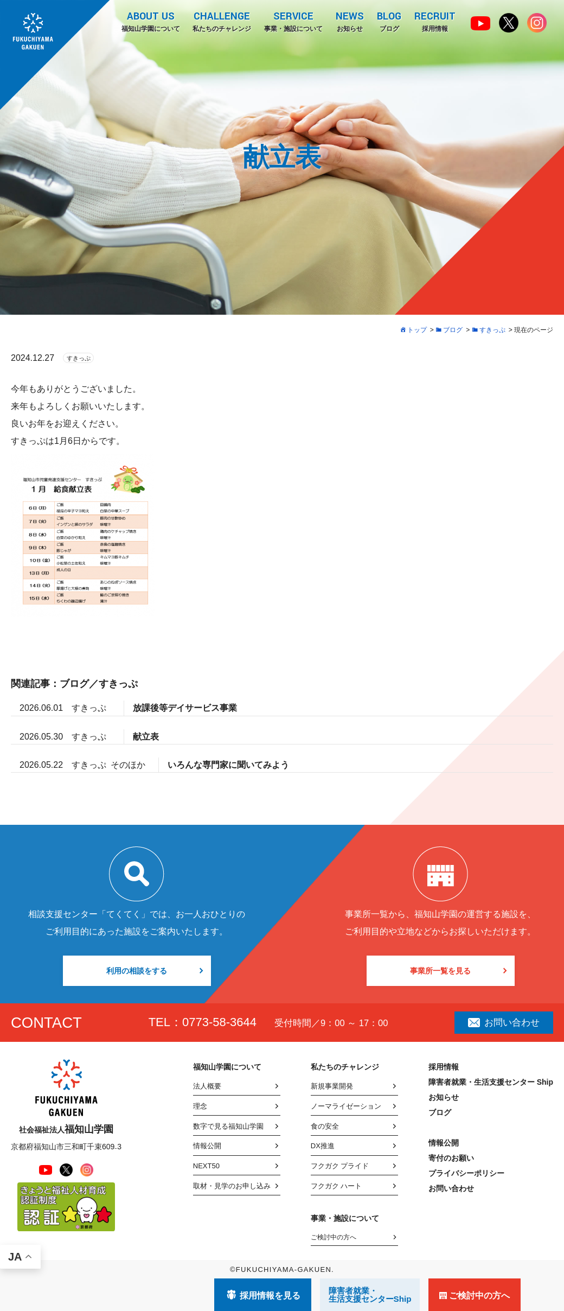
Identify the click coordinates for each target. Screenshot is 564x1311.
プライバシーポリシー (466, 1173)
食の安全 (325, 1126)
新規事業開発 (332, 1086)
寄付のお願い (451, 1158)
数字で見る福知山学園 (228, 1126)
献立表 (146, 736)
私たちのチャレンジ (222, 21)
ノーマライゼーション (346, 1106)
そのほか (128, 764)
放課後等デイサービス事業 (185, 707)
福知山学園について (150, 21)
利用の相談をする (136, 970)
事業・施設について (293, 21)
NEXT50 (206, 1166)
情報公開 (207, 1146)
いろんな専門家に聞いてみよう (228, 764)
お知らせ (350, 21)
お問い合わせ (504, 1022)
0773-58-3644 (219, 1022)
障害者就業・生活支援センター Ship (490, 1082)
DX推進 (323, 1146)
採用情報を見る (270, 1295)
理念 (200, 1106)
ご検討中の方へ (333, 1237)
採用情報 (435, 21)
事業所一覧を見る (440, 970)
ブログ (389, 21)
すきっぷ (79, 358)
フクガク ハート (336, 1186)
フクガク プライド (340, 1166)
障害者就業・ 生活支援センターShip (370, 1294)
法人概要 (207, 1086)
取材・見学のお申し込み (232, 1186)
